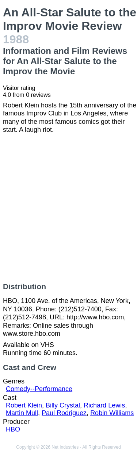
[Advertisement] (68, 208)
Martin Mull (22, 413)
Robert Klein (24, 405)
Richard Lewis (104, 405)
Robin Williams (112, 413)
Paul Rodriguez (64, 413)
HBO (13, 429)
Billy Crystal (63, 405)
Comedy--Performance (39, 389)
